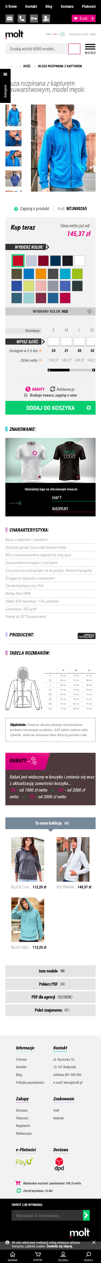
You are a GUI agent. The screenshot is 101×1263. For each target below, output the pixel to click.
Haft (56, 1110)
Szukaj (74, 49)
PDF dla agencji (43, 997)
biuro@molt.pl (9, 18)
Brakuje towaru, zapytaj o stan (53, 395)
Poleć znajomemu (48, 1010)
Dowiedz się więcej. (60, 1246)
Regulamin (23, 1125)
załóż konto (46, 18)
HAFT (56, 497)
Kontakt (31, 6)
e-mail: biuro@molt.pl (67, 1082)
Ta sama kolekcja (48, 823)
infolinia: (22, 18)
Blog (49, 6)
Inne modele (48, 971)
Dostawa (67, 6)
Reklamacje (24, 1133)
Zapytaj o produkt (34, 208)
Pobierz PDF (48, 984)
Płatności (89, 6)
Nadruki (58, 1118)
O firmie (11, 6)
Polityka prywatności (30, 1082)
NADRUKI (60, 508)
